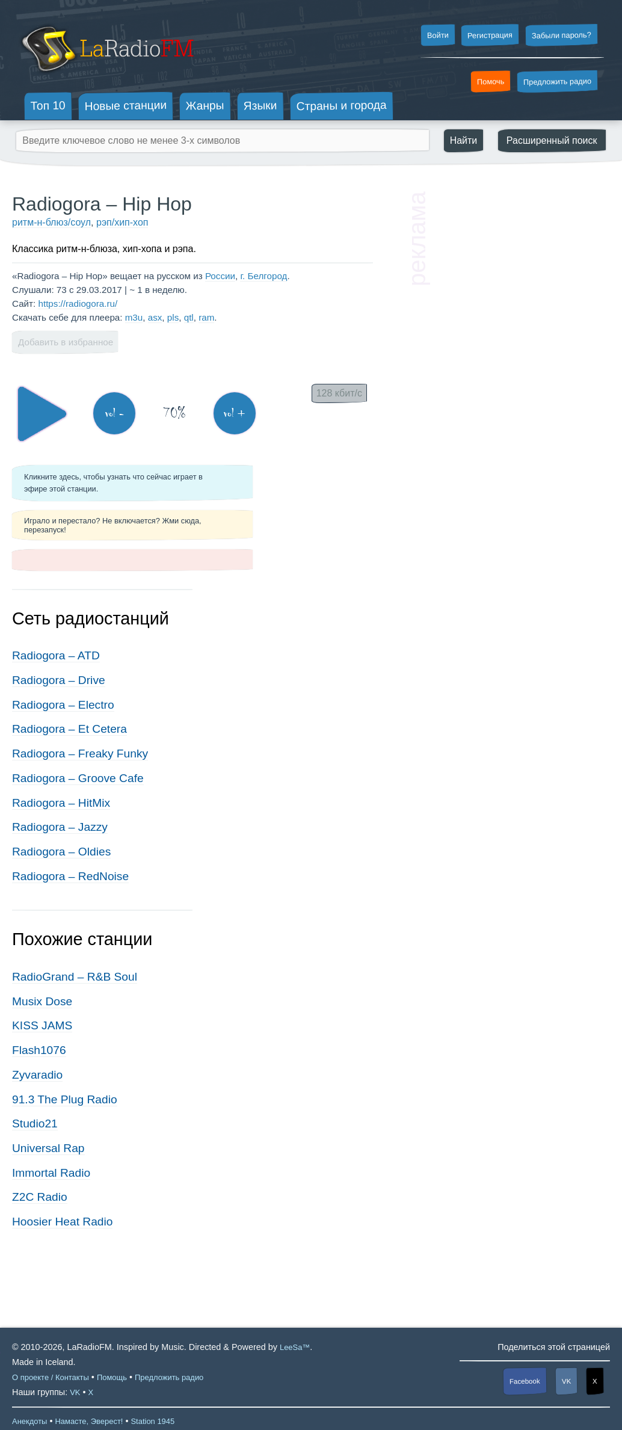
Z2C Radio (39, 1197)
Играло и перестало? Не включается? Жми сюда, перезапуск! (113, 525)
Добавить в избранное (65, 342)
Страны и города (341, 106)
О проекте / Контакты (50, 1377)
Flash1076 (39, 1050)
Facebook (525, 1381)
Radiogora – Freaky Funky (80, 753)
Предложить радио (557, 81)
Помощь (112, 1377)
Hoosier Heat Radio (62, 1221)
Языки (260, 105)
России (220, 276)
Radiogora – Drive (58, 680)
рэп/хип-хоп (122, 222)
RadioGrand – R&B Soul (74, 976)
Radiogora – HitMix (61, 803)
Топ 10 (48, 105)
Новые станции (125, 105)
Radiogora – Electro (63, 704)
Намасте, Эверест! (89, 1421)
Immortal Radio (51, 1172)
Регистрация (490, 35)
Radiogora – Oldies (61, 851)
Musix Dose (42, 1001)
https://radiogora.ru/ (77, 303)
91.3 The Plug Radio (64, 1099)
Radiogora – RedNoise (70, 876)
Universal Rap (48, 1148)
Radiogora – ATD (56, 655)
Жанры (205, 105)
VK (566, 1381)
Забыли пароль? (561, 35)
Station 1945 (152, 1421)
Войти (437, 35)
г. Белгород (263, 276)
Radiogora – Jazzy (60, 827)
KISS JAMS (42, 1025)
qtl (189, 317)
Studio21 (35, 1123)
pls (173, 317)
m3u (134, 317)
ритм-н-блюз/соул (51, 222)
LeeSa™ (295, 1347)
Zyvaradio (37, 1074)
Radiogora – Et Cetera (69, 729)
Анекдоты (29, 1421)
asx (155, 317)
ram (206, 317)
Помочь (491, 82)
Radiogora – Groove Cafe (78, 778)
